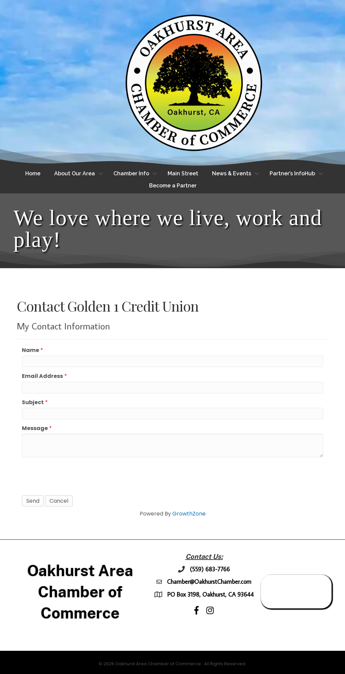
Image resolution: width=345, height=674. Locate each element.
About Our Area (74, 173)
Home (32, 173)
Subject (33, 402)
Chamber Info (131, 173)
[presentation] (73, 475)
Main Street (183, 173)
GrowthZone (189, 514)
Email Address (42, 376)
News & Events (231, 173)
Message (35, 428)
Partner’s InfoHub (292, 173)
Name (30, 350)
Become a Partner (173, 185)
